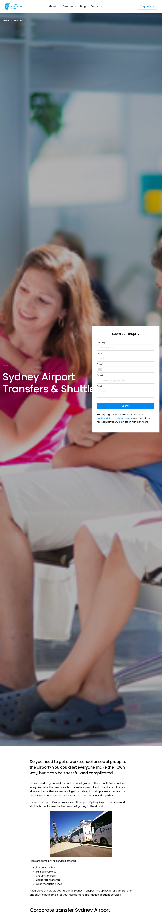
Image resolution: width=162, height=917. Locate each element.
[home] (13, 6)
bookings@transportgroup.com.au (115, 418)
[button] (53, 6)
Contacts (96, 6)
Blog (83, 6)
